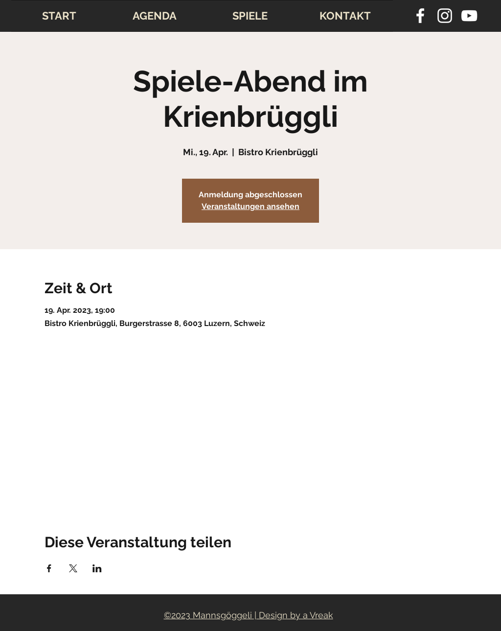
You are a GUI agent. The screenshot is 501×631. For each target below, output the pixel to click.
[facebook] (420, 15)
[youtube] (469, 15)
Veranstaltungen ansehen (250, 206)
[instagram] (445, 15)
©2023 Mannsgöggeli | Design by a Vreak (248, 615)
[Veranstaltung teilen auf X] (73, 568)
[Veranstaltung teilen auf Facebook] (49, 568)
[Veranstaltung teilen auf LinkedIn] (97, 568)
